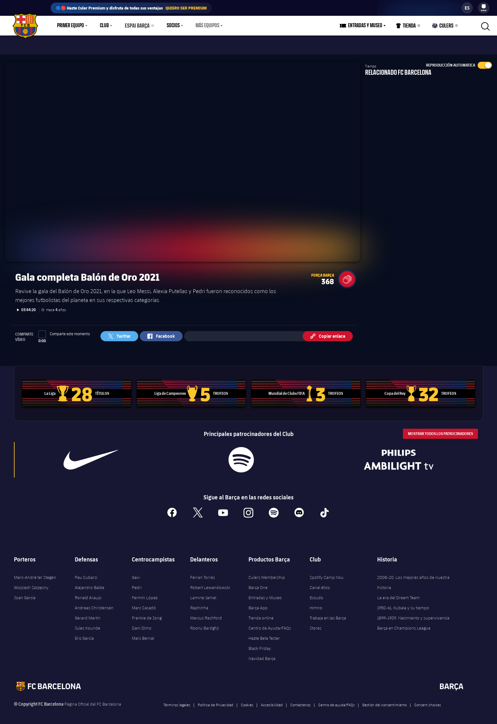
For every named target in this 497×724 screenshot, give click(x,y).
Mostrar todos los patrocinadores (440, 429)
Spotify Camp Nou (327, 573)
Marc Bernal (143, 634)
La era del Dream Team (398, 594)
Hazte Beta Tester (264, 634)
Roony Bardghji (204, 624)
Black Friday (259, 644)
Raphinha (199, 604)
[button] (347, 275)
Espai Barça (136, 26)
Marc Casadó (144, 604)
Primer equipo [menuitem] (70, 26)
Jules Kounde (87, 624)
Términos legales (177, 701)
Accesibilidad (272, 701)
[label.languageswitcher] (467, 8)
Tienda (407, 27)
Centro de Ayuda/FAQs (269, 624)
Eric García (84, 634)
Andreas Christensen (94, 604)
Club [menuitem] (104, 26)
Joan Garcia (25, 594)
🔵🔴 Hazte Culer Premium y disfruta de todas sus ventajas (131, 8)
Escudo (316, 594)
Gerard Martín (87, 614)
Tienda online (261, 614)
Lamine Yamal (203, 594)
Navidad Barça (261, 654)
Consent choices (427, 701)
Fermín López (145, 594)
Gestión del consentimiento (384, 701)
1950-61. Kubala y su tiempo (403, 604)
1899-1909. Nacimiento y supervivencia (413, 614)
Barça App (258, 604)
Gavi (136, 573)
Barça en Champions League (403, 624)
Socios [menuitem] (170, 26)
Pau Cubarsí (86, 573)
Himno (316, 604)
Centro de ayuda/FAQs (336, 701)
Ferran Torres (202, 573)
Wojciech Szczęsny (31, 583)
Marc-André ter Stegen (35, 573)
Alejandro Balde (89, 583)
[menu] (483, 8)
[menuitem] (483, 6)
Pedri (137, 583)
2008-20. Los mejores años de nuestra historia (413, 578)
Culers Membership (266, 573)
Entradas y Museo (265, 594)
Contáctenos (300, 701)
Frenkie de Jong (147, 614)
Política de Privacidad (215, 701)
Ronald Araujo (88, 594)
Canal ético (320, 583)
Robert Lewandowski (210, 583)
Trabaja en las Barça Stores (328, 619)
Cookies (247, 701)
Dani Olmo (142, 624)
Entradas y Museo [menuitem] (367, 26)
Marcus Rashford (206, 614)
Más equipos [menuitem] (204, 26)
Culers (444, 27)
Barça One (258, 583)
